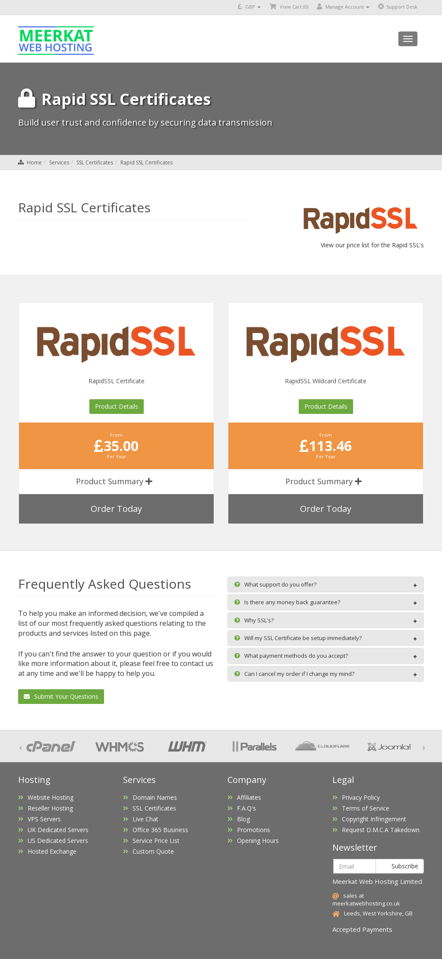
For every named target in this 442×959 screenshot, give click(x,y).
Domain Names (150, 797)
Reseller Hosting (45, 808)
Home (34, 162)
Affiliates (244, 797)
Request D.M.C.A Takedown (376, 830)
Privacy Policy (356, 797)
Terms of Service (360, 808)
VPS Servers (39, 819)
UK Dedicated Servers (53, 830)
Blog (238, 819)
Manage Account (343, 6)
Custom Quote (148, 851)
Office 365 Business (155, 830)
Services (59, 162)
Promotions (248, 830)
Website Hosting (45, 797)
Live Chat (140, 819)
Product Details (116, 406)
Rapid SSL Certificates (146, 162)
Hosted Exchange (47, 851)
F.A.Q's (241, 808)
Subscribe (399, 866)
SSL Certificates (94, 162)
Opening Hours (253, 840)
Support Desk (397, 6)
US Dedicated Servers (53, 840)
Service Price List (151, 840)
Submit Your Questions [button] (61, 696)
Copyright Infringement (369, 819)
